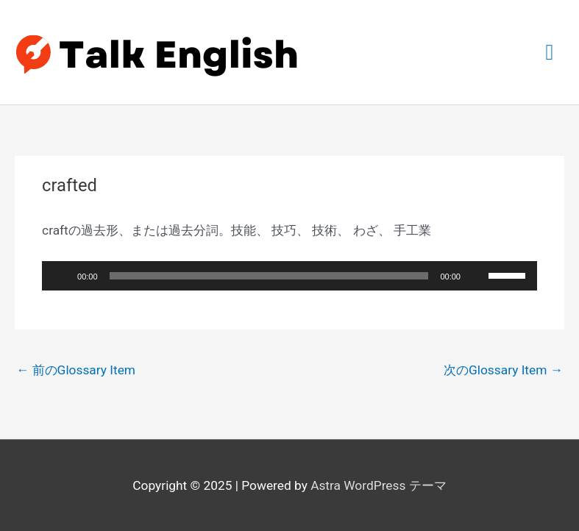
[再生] (61, 275)
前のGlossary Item (75, 370)
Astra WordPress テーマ (378, 485)
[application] (289, 276)
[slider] (269, 275)
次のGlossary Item (503, 370)
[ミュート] (476, 275)
